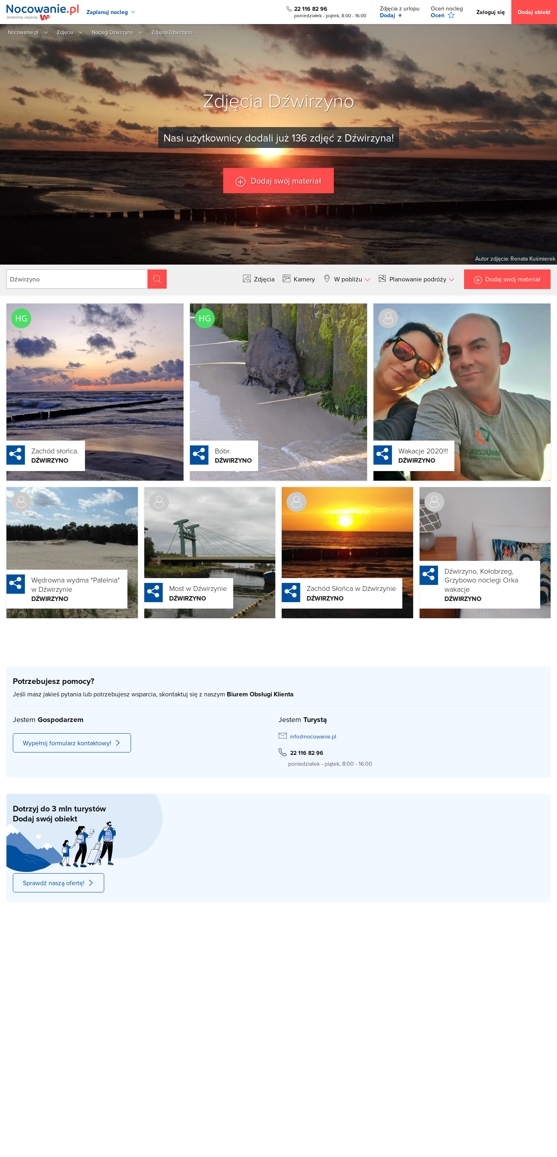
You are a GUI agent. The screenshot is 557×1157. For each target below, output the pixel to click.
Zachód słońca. (36, 450)
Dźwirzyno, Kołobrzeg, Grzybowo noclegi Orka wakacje (463, 580)
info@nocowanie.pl (313, 736)
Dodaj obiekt (534, 12)
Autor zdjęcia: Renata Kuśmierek (515, 259)
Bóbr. (204, 450)
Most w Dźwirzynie (179, 588)
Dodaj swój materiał (285, 180)
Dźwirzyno (31, 460)
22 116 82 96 (310, 9)
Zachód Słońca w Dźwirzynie (332, 588)
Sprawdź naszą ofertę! (58, 882)
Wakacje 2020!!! (405, 450)
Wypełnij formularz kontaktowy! (72, 742)
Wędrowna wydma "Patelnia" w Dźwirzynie (57, 584)
